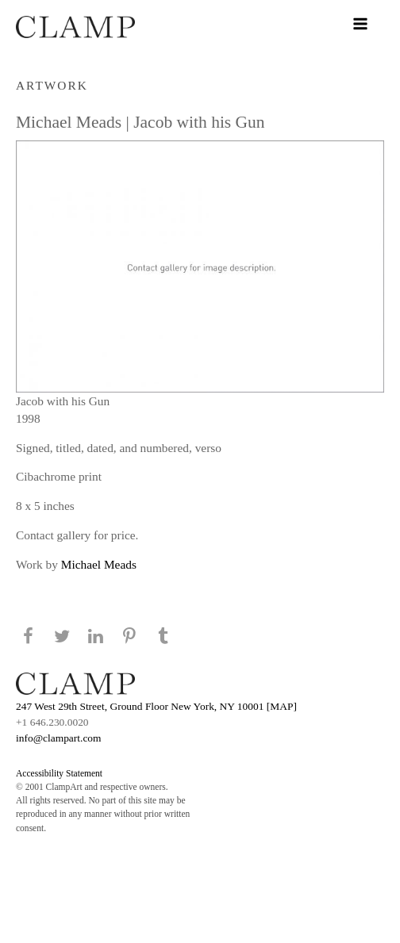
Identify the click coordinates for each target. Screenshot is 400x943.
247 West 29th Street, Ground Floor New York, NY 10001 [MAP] (156, 706)
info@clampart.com (59, 738)
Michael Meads (99, 564)
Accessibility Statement (59, 773)
